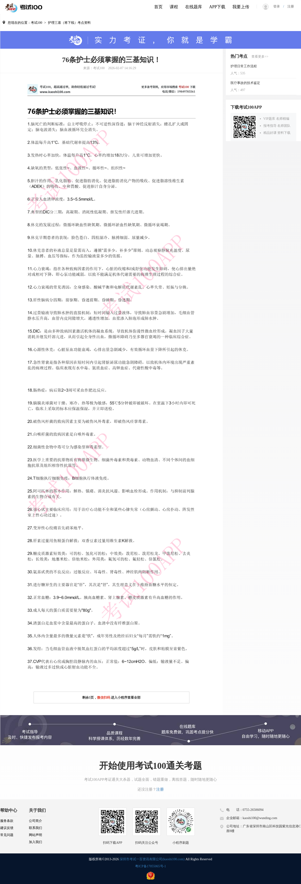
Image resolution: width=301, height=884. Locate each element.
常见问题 (6, 835)
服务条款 (6, 821)
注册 (289, 6)
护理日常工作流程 (244, 66)
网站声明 (35, 835)
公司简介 (35, 821)
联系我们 (35, 828)
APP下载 (217, 6)
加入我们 (35, 842)
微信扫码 (103, 697)
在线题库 (193, 6)
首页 (158, 6)
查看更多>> (259, 56)
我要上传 (240, 6)
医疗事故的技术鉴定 (245, 83)
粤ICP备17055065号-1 (150, 866)
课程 (174, 6)
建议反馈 (6, 828)
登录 (278, 6)
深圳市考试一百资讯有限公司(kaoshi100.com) (152, 859)
